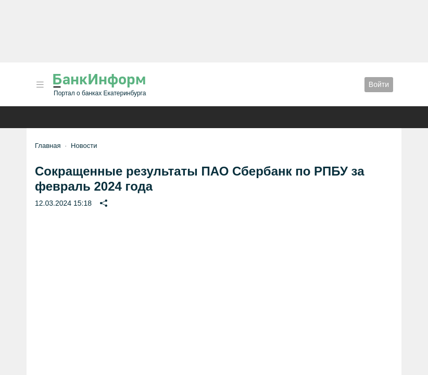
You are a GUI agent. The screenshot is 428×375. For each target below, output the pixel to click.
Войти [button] (379, 84)
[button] (40, 84)
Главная (47, 145)
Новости (84, 145)
